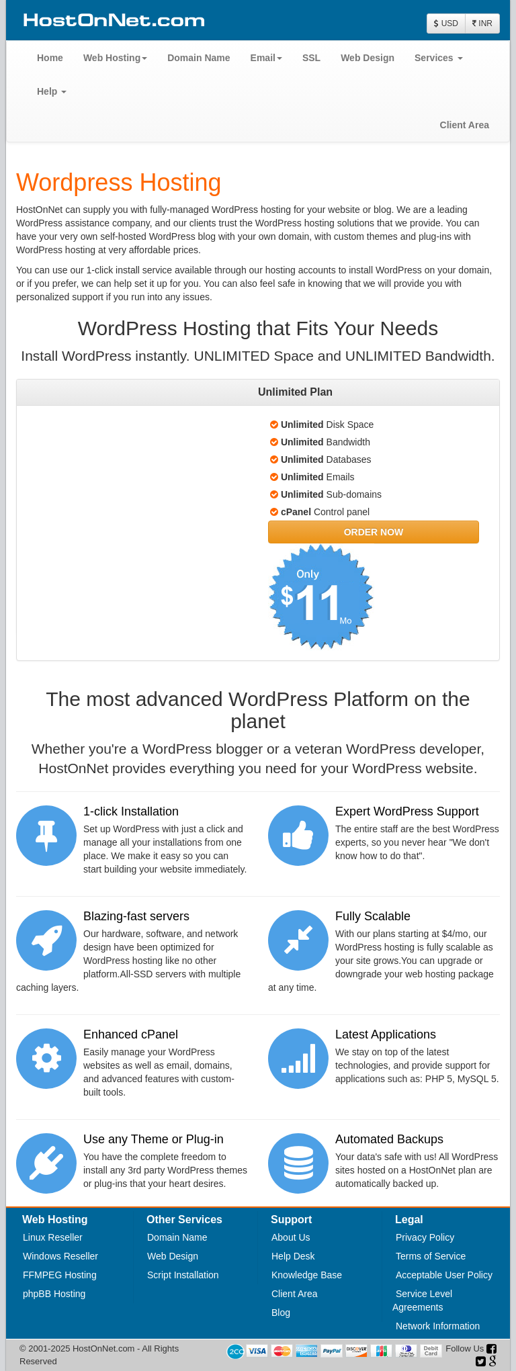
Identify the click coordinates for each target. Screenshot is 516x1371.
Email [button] (266, 57)
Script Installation (183, 1275)
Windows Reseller (60, 1256)
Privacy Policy (425, 1237)
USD (446, 23)
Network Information (438, 1326)
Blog (280, 1312)
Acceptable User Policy (444, 1275)
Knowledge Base (306, 1275)
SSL (311, 57)
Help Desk (293, 1256)
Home (50, 57)
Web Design (367, 57)
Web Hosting (115, 57)
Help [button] (52, 91)
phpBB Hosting (54, 1293)
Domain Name (198, 57)
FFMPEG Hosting (60, 1275)
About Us (290, 1237)
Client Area (464, 125)
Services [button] (439, 57)
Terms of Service (431, 1256)
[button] (373, 532)
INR (482, 23)
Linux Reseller (53, 1237)
